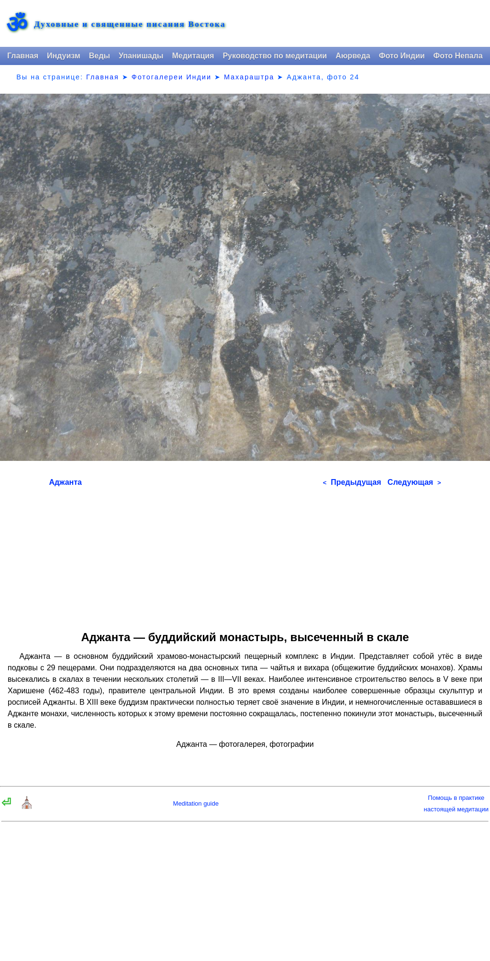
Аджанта (65, 482)
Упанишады (141, 56)
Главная (22, 56)
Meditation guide (196, 803)
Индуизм (63, 56)
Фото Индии (402, 56)
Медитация (193, 56)
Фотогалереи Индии (172, 77)
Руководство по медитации (275, 56)
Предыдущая (352, 482)
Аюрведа (352, 56)
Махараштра (249, 77)
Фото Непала (458, 56)
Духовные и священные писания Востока (129, 24)
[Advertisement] (245, 555)
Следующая (414, 482)
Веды (99, 56)
